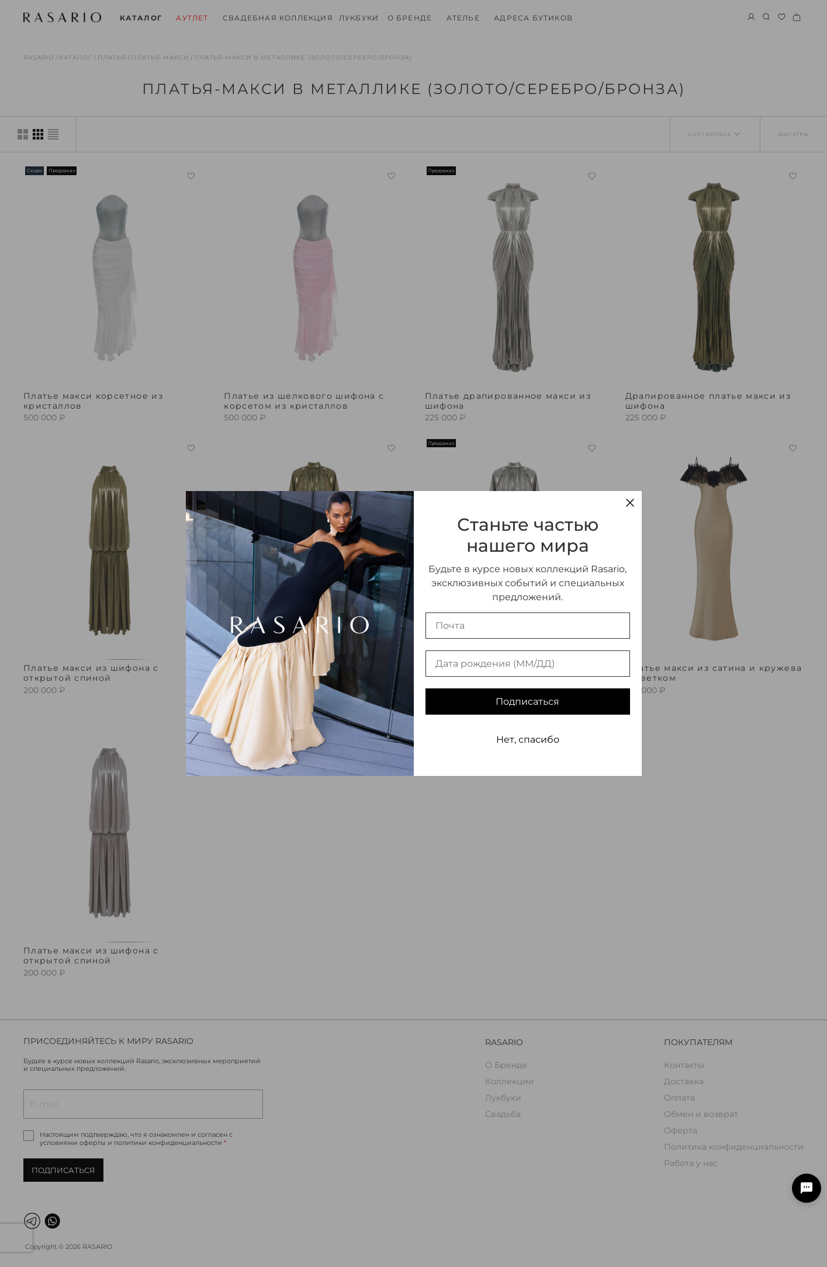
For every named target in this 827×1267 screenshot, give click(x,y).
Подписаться (527, 701)
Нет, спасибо (527, 739)
